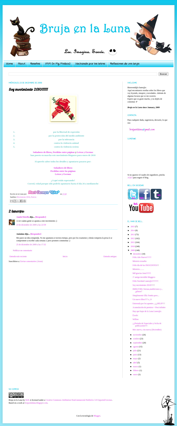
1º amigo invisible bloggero (144, 277)
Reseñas (35, 63)
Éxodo (135, 315)
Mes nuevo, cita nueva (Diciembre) (147, 329)
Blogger (97, 416)
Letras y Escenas (85, 152)
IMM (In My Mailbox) (57, 63)
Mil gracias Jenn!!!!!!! (142, 273)
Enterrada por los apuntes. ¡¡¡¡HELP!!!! (149, 303)
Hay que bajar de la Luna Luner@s (147, 311)
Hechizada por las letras (90, 63)
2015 (133, 226)
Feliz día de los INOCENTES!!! (146, 265)
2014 (133, 230)
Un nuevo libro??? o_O (142, 299)
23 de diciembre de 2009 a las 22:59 (31, 225)
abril (135, 362)
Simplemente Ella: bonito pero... (146, 295)
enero (135, 374)
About (21, 63)
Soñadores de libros (63, 168)
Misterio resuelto (140, 261)
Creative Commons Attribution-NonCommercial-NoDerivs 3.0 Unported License (79, 400)
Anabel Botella (22, 217)
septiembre (138, 343)
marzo (136, 366)
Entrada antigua (109, 256)
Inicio (65, 256)
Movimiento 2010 (23, 197)
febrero (136, 370)
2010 (133, 246)
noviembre (137, 335)
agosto (136, 346)
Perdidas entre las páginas (62, 171)
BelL (27, 400)
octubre (136, 338)
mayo (135, 358)
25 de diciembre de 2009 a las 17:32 (31, 244)
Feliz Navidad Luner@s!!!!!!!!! (145, 281)
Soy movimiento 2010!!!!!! (144, 285)
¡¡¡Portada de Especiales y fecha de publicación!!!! (147, 324)
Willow (136, 319)
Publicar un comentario (22, 250)
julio (135, 350)
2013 (133, 234)
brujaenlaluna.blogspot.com (36, 403)
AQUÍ (130, 177)
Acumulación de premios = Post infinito (149, 307)
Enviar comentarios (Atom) (31, 261)
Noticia (33, 197)
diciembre (137, 254)
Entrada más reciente (18, 256)
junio (135, 354)
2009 (133, 250)
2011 (133, 242)
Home (9, 63)
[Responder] (40, 217)
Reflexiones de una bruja (124, 63)
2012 (133, 238)
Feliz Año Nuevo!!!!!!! (142, 257)
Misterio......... (138, 269)
